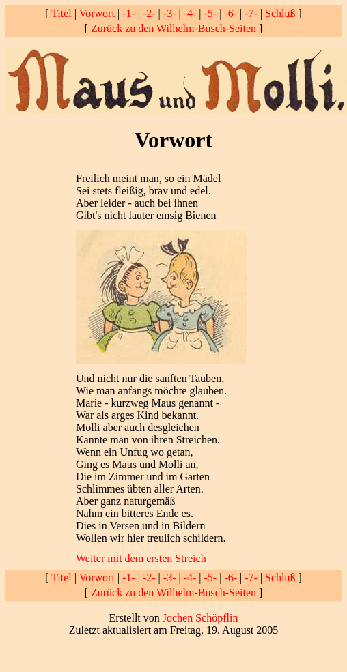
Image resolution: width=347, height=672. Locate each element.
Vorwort (97, 13)
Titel (61, 13)
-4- (190, 13)
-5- (210, 13)
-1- (128, 13)
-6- (230, 13)
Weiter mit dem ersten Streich (141, 558)
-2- (149, 13)
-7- (251, 13)
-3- (169, 13)
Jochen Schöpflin (200, 618)
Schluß (280, 13)
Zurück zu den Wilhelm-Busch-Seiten (173, 28)
